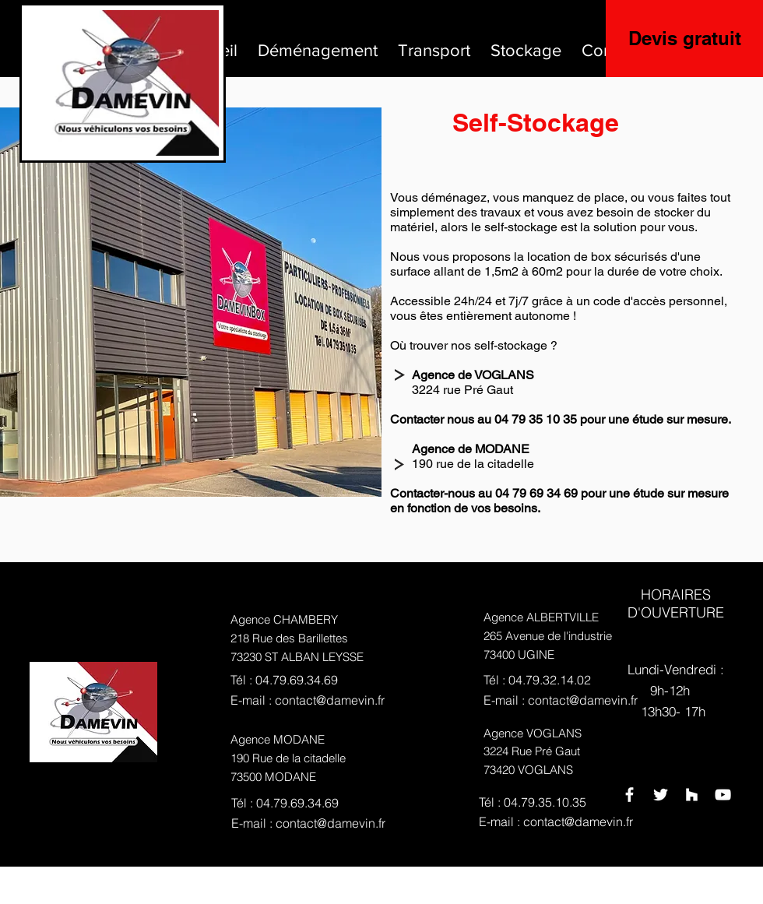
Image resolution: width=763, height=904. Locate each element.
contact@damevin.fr (330, 700)
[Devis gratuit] (684, 38)
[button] (318, 43)
